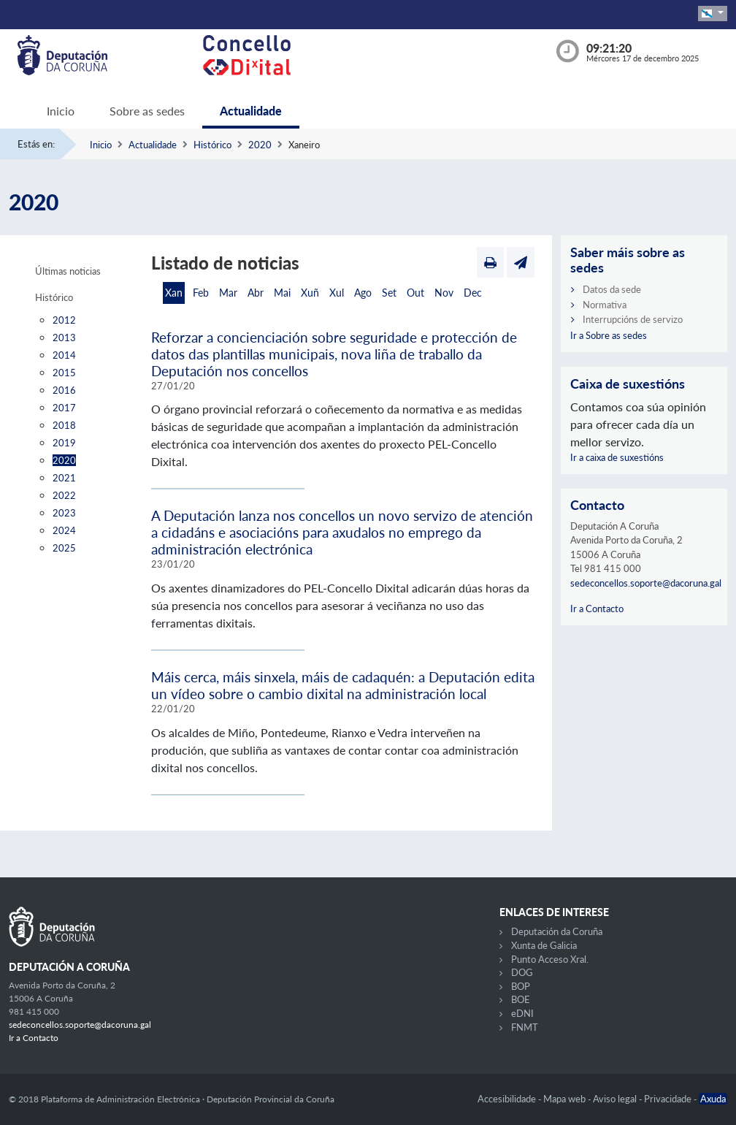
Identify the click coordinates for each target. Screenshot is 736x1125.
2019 (64, 443)
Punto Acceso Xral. (550, 959)
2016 (64, 390)
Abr (256, 292)
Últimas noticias (68, 271)
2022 (64, 495)
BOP (520, 986)
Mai (282, 292)
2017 (64, 407)
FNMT (524, 1027)
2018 (64, 425)
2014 (64, 355)
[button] (712, 13)
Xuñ (310, 292)
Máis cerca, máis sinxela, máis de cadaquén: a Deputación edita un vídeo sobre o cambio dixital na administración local (342, 685)
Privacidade (669, 1099)
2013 (64, 337)
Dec (473, 292)
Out (415, 292)
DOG (522, 972)
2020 (260, 144)
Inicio (60, 111)
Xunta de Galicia (544, 945)
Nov (443, 292)
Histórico (212, 144)
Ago (363, 292)
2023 (64, 513)
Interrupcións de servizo (633, 319)
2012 (64, 320)
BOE (520, 999)
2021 (64, 478)
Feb (201, 292)
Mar (228, 292)
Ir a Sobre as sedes (608, 335)
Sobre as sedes (147, 111)
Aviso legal (616, 1099)
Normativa (604, 304)
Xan (174, 292)
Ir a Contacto (597, 608)
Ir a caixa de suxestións (617, 457)
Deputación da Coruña (556, 931)
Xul (336, 292)
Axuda (713, 1099)
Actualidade (251, 111)
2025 (64, 548)
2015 (64, 372)
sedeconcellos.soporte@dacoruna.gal (645, 583)
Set (389, 292)
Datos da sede (612, 289)
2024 (64, 530)
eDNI (522, 1013)
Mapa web (565, 1099)
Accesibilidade (508, 1099)
